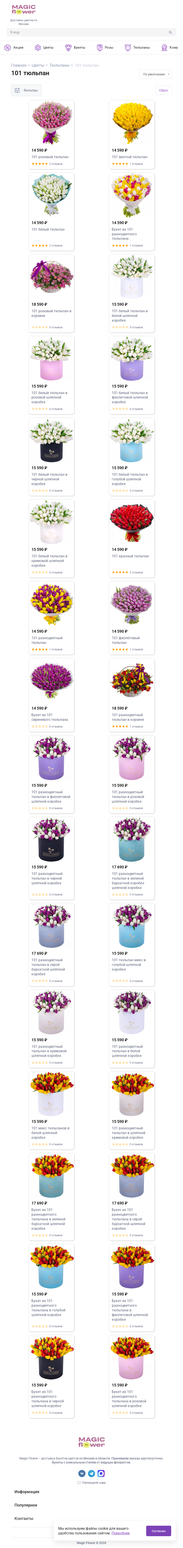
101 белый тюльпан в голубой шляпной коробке (130, 479)
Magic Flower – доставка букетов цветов (49, 1458)
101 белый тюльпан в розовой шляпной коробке (49, 397)
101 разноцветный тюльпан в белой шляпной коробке (127, 1051)
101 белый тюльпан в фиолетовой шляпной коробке (130, 397)
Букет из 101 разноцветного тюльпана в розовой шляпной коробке (129, 1399)
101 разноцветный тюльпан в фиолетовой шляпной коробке (50, 797)
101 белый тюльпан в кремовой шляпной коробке (49, 561)
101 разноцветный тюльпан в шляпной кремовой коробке (128, 1133)
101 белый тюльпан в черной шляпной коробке (49, 479)
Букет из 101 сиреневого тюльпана (49, 717)
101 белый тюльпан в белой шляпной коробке (130, 315)
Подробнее (121, 1533)
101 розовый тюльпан (50, 157)
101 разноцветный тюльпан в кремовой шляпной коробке (49, 1051)
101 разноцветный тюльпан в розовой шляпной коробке (128, 797)
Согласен (159, 1531)
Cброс (163, 90)
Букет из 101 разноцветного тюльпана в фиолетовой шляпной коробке (130, 1310)
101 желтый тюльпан (129, 157)
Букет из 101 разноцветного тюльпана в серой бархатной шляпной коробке (128, 1219)
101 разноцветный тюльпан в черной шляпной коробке (46, 878)
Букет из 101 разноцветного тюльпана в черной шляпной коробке (47, 1399)
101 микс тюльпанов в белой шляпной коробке (50, 1133)
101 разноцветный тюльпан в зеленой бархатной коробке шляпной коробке (128, 881)
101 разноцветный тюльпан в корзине (128, 717)
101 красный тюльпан (130, 556)
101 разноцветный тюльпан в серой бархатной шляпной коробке (48, 967)
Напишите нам (94, 1483)
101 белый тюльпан (47, 229)
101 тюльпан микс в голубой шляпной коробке (129, 964)
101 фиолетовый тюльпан (126, 640)
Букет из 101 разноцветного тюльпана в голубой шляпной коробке (48, 1308)
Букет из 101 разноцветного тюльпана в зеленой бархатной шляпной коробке (48, 1219)
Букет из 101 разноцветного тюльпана (124, 234)
